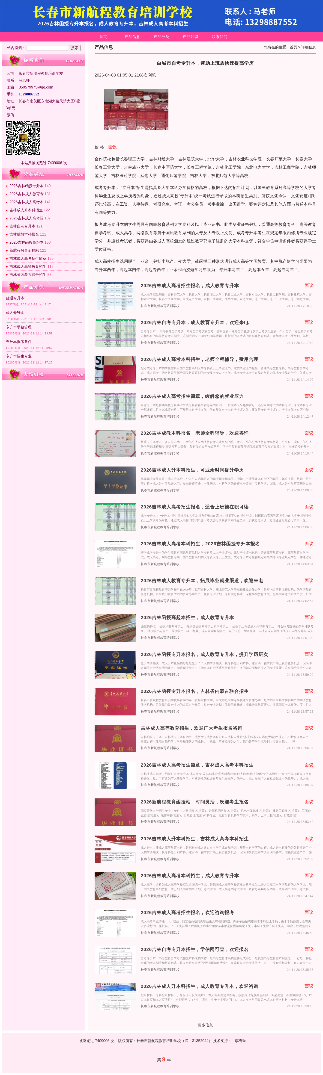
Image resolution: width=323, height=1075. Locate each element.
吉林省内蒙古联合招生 (27, 275)
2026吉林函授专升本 (26, 186)
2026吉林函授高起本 (26, 242)
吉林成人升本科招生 (26, 210)
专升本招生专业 (19, 356)
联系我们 (219, 37)
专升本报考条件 (19, 342)
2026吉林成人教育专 (26, 194)
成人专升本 (15, 313)
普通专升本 (15, 298)
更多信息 (205, 1025)
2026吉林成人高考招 (26, 218)
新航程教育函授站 (24, 250)
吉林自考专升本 (22, 226)
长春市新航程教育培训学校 (160, 306)
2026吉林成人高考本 (26, 202)
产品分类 (161, 37)
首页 (103, 37)
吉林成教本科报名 (24, 234)
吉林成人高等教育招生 (27, 267)
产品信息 (132, 37)
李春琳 (240, 1041)
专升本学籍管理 (19, 327)
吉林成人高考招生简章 (27, 258)
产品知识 (190, 37)
